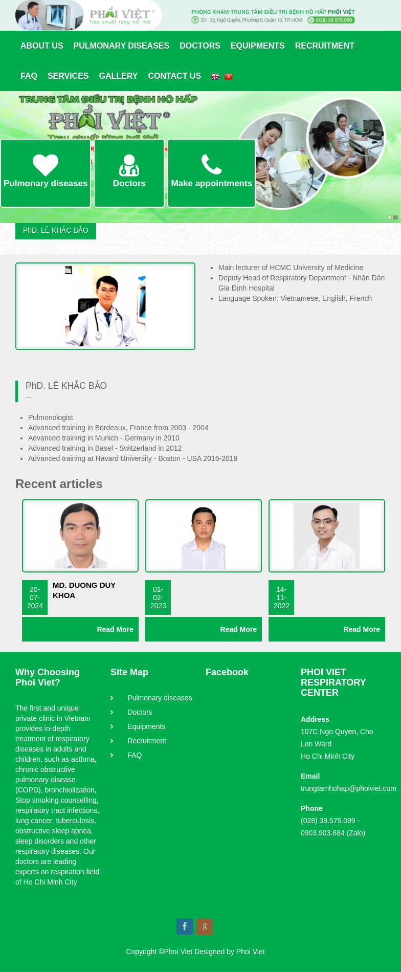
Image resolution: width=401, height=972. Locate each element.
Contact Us (174, 76)
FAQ (28, 76)
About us (41, 45)
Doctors (200, 45)
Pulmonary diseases (122, 45)
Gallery (118, 76)
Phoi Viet (250, 951)
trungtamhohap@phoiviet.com (348, 788)
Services (68, 76)
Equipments (258, 45)
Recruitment (324, 45)
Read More (115, 629)
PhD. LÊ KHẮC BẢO (55, 230)
